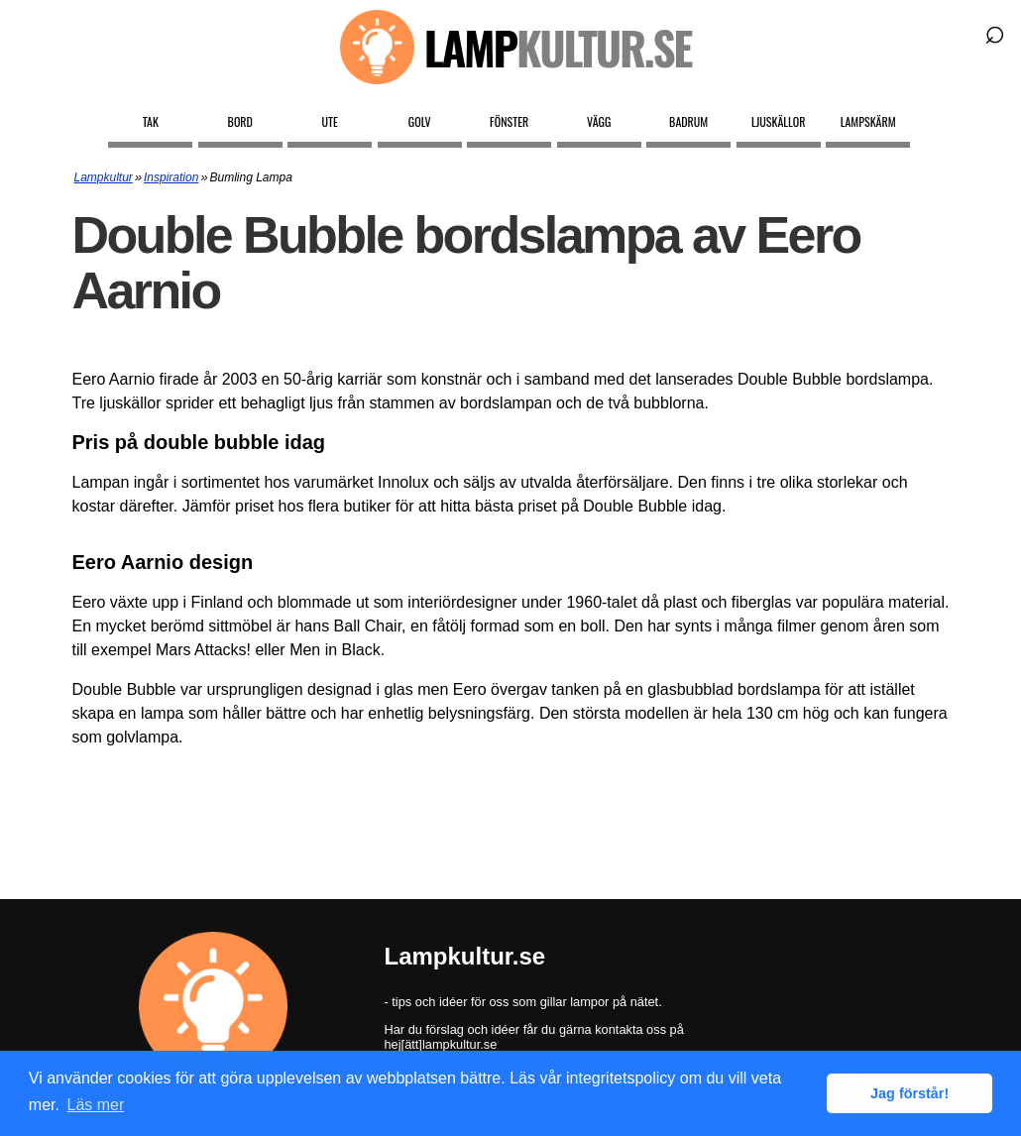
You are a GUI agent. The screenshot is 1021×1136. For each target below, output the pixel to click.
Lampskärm (868, 121)
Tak (151, 121)
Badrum (688, 121)
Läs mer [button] (96, 1104)
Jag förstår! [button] (909, 1093)
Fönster (509, 121)
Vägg (599, 121)
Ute (330, 121)
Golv (419, 121)
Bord (240, 121)
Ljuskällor (778, 121)
